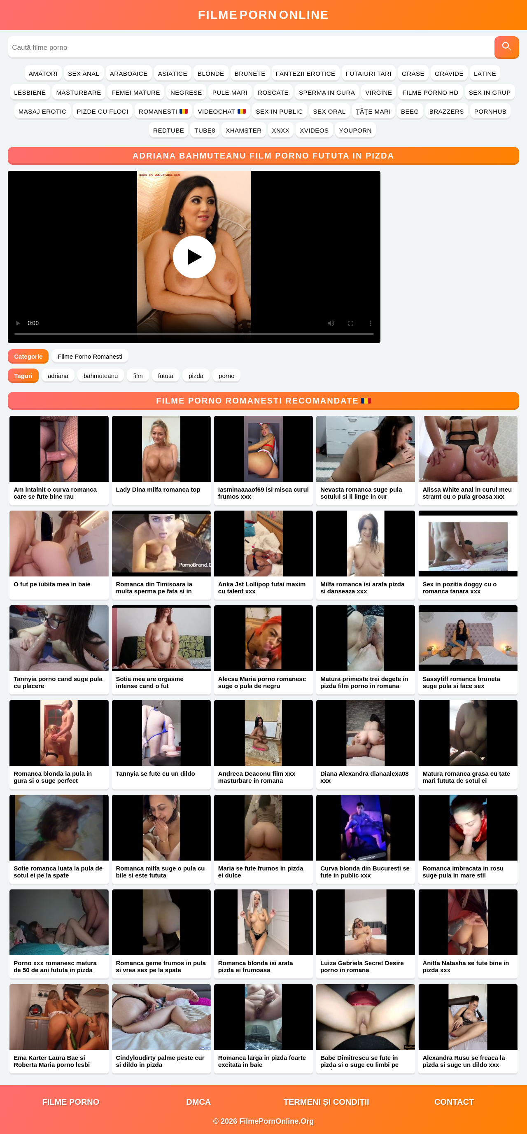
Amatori (43, 73)
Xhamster (243, 130)
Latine (485, 73)
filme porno (70, 1101)
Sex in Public (279, 111)
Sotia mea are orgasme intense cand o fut (150, 682)
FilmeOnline (263, 14)
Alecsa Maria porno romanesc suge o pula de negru (262, 682)
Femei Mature (136, 92)
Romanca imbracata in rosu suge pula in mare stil (463, 872)
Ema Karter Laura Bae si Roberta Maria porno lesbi (52, 1061)
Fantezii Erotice (306, 73)
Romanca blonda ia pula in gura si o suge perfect (53, 777)
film (137, 375)
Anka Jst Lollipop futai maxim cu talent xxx (262, 588)
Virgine (378, 92)
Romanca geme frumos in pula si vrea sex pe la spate (161, 966)
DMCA (198, 1101)
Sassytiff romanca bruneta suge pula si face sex (461, 682)
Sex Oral (329, 111)
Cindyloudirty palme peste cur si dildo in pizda (160, 1061)
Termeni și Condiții (326, 1101)
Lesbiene (30, 92)
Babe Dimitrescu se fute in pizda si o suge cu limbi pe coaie (359, 1064)
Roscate (273, 92)
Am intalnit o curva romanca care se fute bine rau (55, 493)
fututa (166, 375)
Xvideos (314, 130)
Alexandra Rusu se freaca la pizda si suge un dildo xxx (463, 1061)
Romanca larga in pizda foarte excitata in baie (262, 1061)
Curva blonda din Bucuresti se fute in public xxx (365, 872)
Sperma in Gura (327, 92)
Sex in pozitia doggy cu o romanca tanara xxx (459, 588)
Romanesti (163, 111)
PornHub (490, 111)
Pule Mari (229, 92)
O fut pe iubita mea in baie (52, 584)
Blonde (211, 73)
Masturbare (78, 92)
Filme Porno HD (430, 92)
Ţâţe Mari (373, 111)
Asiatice (172, 73)
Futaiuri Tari (369, 73)
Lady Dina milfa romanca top (158, 489)
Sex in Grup (490, 92)
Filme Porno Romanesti (90, 356)
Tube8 (204, 130)
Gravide (449, 73)
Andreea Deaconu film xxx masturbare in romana (257, 777)
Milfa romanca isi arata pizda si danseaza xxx (362, 588)
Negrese (186, 92)
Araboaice (129, 73)
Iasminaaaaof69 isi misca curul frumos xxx (263, 493)
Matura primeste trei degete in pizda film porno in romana (364, 682)
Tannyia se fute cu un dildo (155, 773)
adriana (58, 375)
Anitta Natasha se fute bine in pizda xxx (465, 966)
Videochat (222, 111)
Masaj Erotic (43, 111)
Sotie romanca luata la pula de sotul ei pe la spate (58, 872)
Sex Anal (84, 73)
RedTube (168, 130)
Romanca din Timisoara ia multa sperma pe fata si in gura (154, 591)
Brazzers (446, 111)
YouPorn (355, 130)
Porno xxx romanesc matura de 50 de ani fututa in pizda (55, 966)
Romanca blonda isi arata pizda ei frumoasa (255, 966)
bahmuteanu (101, 375)
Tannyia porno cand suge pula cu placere (58, 682)
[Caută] (506, 47)
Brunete (250, 73)
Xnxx (281, 130)
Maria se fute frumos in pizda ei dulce (260, 872)
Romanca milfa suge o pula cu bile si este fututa (160, 872)
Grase (413, 73)
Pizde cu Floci (102, 111)
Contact (454, 1101)
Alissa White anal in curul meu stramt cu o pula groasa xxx (467, 493)
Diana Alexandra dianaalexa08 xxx (364, 777)
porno (226, 375)
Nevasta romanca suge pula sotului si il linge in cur (361, 493)
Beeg (410, 111)
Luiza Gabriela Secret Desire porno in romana (362, 966)
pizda (196, 375)
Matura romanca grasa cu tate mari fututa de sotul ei (466, 777)
